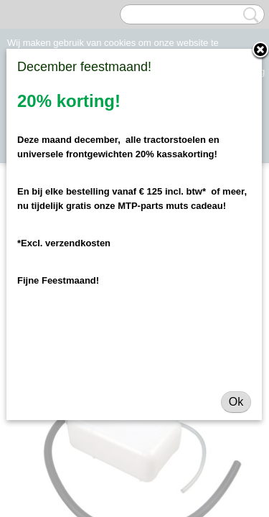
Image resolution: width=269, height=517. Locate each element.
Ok (236, 402)
